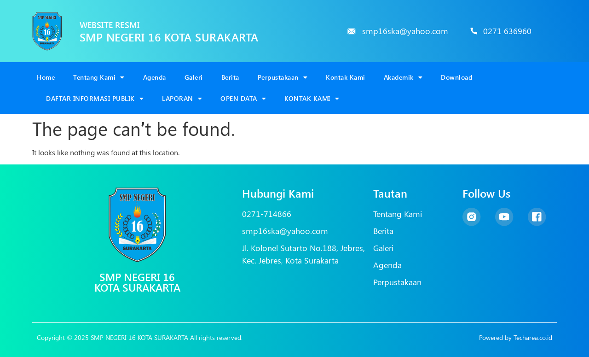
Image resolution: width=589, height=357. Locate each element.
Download (456, 77)
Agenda (154, 77)
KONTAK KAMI (311, 98)
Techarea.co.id (533, 337)
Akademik (403, 77)
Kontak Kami (345, 77)
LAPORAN (182, 98)
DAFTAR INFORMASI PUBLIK (95, 98)
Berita (230, 77)
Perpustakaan (283, 77)
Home (46, 77)
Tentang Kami (99, 77)
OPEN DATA (243, 98)
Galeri (194, 77)
